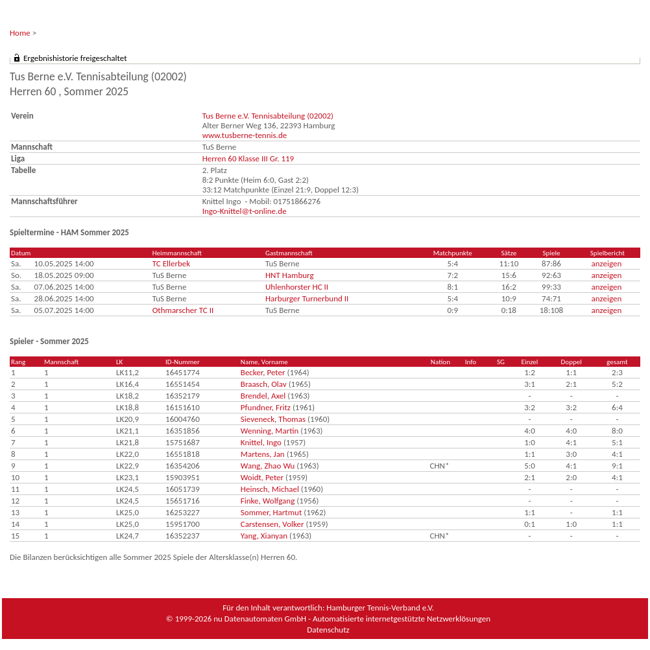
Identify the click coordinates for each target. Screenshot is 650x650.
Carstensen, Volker (272, 524)
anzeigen (607, 263)
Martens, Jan (263, 454)
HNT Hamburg (289, 275)
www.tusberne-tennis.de (244, 135)
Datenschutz (328, 629)
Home (20, 33)
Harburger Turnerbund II (306, 298)
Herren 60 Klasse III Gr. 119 (248, 158)
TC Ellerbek (171, 263)
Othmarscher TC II (183, 310)
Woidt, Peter (262, 477)
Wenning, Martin (269, 430)
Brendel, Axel (263, 395)
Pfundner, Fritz (266, 407)
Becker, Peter (263, 372)
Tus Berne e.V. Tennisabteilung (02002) (267, 116)
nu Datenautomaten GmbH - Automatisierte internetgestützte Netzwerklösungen (351, 618)
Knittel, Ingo (261, 442)
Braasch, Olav (264, 384)
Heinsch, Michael (270, 489)
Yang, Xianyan (264, 535)
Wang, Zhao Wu (268, 465)
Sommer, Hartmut (271, 512)
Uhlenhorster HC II (296, 287)
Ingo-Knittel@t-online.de (244, 211)
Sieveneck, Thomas (273, 419)
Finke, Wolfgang (268, 500)
